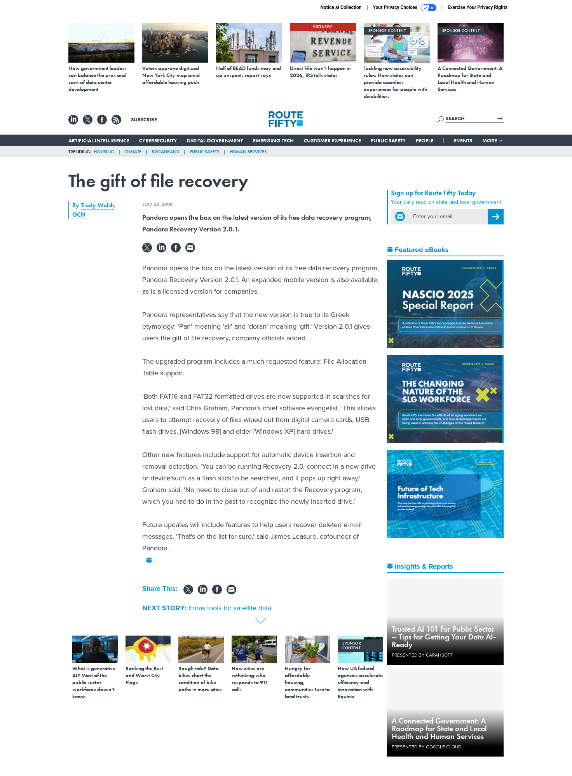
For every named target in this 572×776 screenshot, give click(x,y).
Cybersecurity (158, 140)
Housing (104, 152)
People (424, 140)
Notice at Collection (340, 7)
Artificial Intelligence (98, 140)
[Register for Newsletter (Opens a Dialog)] (496, 216)
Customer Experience (332, 140)
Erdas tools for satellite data (229, 608)
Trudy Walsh (97, 205)
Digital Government (215, 140)
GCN (78, 214)
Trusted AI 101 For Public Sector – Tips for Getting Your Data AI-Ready (444, 637)
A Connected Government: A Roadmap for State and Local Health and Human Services (439, 728)
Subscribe (144, 119)
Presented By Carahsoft (422, 655)
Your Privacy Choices (404, 7)
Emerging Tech (273, 140)
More (493, 140)
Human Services (248, 152)
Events (463, 140)
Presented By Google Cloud (426, 746)
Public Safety (388, 140)
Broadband (166, 152)
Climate (132, 152)
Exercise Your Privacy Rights (477, 7)
